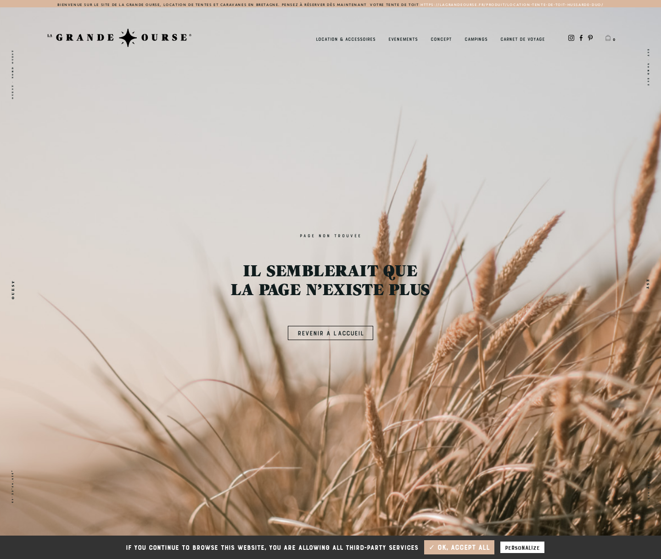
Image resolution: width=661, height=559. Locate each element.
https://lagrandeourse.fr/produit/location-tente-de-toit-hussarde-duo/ (511, 5)
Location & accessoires (345, 38)
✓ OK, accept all (459, 547)
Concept (441, 38)
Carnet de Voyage (522, 38)
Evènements (403, 38)
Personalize (522, 547)
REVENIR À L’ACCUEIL (330, 332)
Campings (476, 38)
